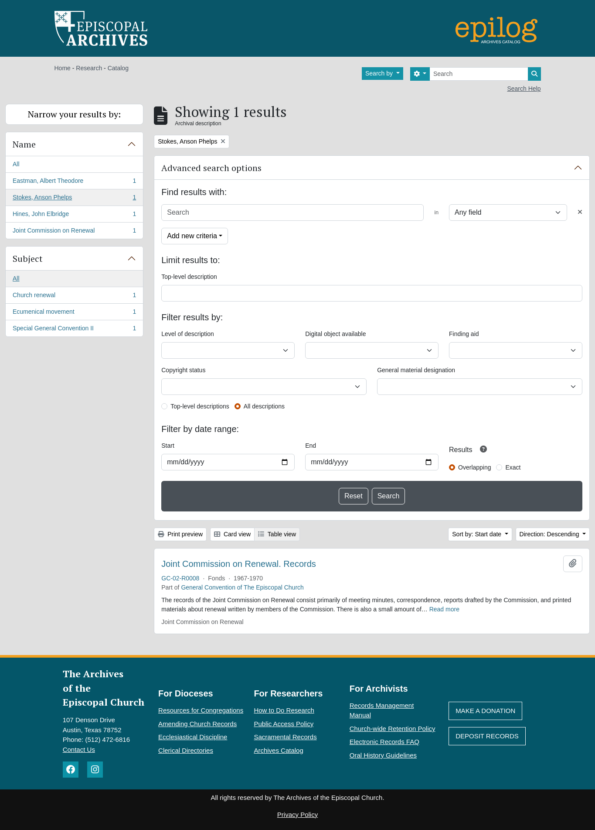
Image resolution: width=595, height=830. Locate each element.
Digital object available (335, 333)
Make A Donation (485, 710)
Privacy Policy (297, 814)
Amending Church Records (197, 723)
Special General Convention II (74, 330)
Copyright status (183, 370)
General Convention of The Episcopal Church (242, 587)
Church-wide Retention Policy (392, 728)
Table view (277, 534)
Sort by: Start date (477, 534)
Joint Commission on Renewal (74, 232)
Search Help (524, 88)
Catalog (118, 68)
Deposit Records (487, 736)
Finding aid (464, 333)
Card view (232, 534)
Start (167, 445)
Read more (444, 609)
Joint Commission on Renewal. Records (238, 564)
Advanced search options (211, 168)
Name (24, 144)
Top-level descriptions (199, 406)
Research (89, 68)
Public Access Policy (283, 723)
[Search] (478, 74)
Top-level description (189, 276)
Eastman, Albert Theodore (74, 182)
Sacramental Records (285, 737)
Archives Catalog (278, 750)
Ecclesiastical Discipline (192, 737)
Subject (28, 258)
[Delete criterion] (580, 212)
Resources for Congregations (200, 710)
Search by (379, 73)
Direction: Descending (550, 534)
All (16, 164)
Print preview (180, 534)
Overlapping (474, 467)
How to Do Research (284, 710)
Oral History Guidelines (383, 755)
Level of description (187, 333)
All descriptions (264, 406)
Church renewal (74, 297)
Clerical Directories (185, 750)
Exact (512, 467)
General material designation (416, 370)
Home (62, 68)
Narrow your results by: (74, 114)
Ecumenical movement (74, 313)
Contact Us (79, 749)
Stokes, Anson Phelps (74, 199)
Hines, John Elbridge (74, 215)
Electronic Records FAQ (384, 741)
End (310, 445)
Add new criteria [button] (192, 236)
